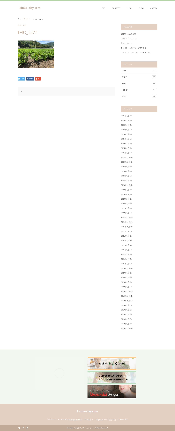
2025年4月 (125, 139)
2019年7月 (125, 314)
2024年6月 (125, 171)
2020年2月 (125, 282)
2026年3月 (125, 120)
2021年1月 (125, 264)
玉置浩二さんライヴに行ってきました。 (136, 52)
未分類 (139, 96)
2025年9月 (125, 130)
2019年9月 (125, 305)
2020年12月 (125, 268)
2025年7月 (125, 134)
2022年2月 (125, 208)
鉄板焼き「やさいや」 (129, 39)
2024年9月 (125, 167)
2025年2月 (125, 148)
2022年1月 (125, 213)
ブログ (25, 19)
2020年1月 (125, 287)
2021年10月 (125, 227)
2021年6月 (125, 245)
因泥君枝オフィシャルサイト (84, 428)
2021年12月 (125, 217)
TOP (103, 8)
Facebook (23, 427)
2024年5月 (125, 176)
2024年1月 (125, 180)
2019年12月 (125, 291)
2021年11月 (125, 222)
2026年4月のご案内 (128, 34)
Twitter (19, 427)
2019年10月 (125, 301)
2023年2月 (125, 199)
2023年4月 (125, 194)
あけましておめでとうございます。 (134, 48)
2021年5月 (125, 250)
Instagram (26, 427)
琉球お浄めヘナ (128, 43)
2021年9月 (125, 231)
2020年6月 (125, 273)
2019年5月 (125, 324)
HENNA (139, 89)
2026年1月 (125, 125)
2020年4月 (125, 277)
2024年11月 (125, 162)
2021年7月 (125, 241)
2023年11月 (125, 185)
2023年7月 (125, 190)
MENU (129, 8)
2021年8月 (125, 236)
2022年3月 (125, 204)
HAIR (139, 83)
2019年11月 (125, 296)
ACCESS (153, 8)
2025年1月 (125, 153)
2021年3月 (125, 254)
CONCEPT (116, 8)
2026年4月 (125, 116)
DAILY (139, 76)
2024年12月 (125, 157)
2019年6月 (125, 319)
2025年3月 (125, 143)
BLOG (141, 8)
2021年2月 (125, 259)
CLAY (139, 70)
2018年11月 (125, 328)
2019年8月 (125, 310)
